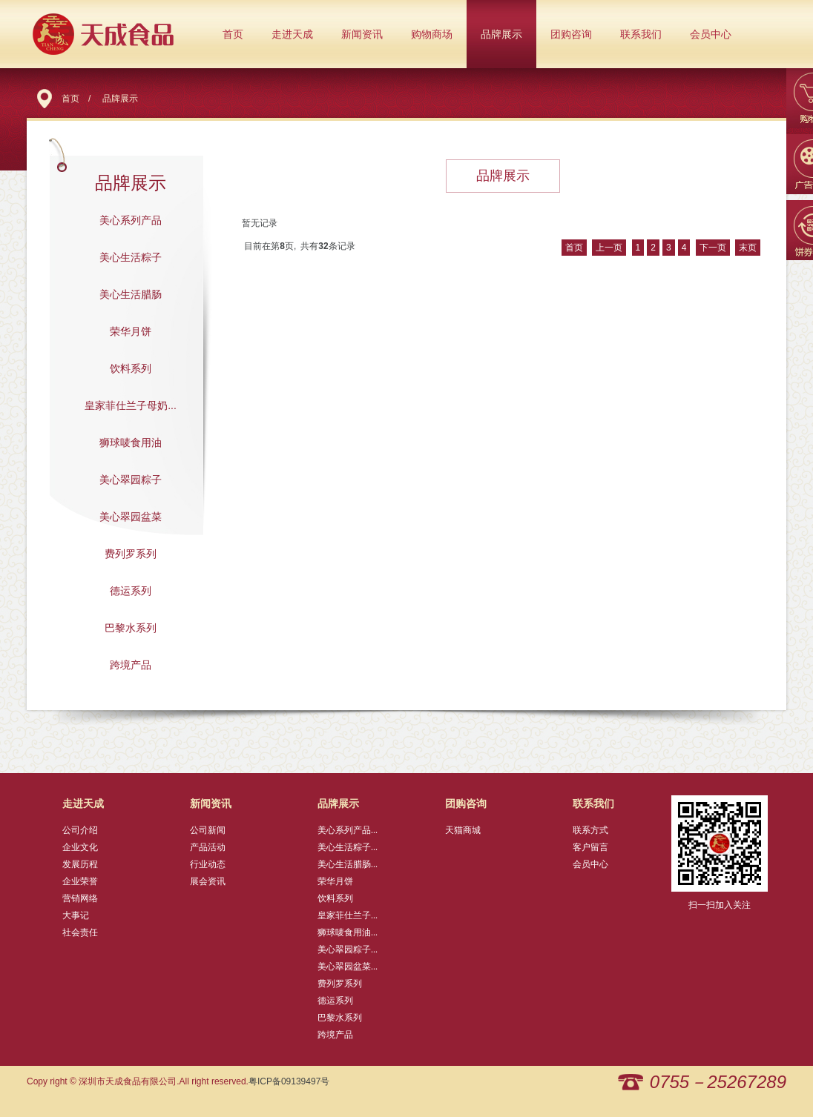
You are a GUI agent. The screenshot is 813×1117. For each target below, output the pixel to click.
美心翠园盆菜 (130, 517)
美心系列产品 (130, 220)
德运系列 (130, 591)
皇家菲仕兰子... (347, 915)
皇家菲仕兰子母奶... (131, 405)
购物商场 (431, 34)
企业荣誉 (80, 881)
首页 (233, 34)
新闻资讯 (362, 34)
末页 (748, 247)
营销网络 (80, 898)
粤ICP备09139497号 (288, 1081)
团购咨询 (571, 34)
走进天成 (292, 34)
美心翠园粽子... (347, 949)
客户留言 (590, 847)
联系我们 (641, 34)
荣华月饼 (130, 331)
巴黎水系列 (131, 628)
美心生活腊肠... (347, 864)
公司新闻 (208, 830)
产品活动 (208, 847)
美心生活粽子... (347, 847)
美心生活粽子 (130, 257)
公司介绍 (80, 830)
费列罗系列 (131, 554)
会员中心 (710, 34)
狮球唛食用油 (130, 442)
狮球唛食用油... (347, 932)
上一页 (609, 247)
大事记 (75, 915)
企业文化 (80, 847)
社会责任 (80, 932)
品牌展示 (501, 34)
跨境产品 (130, 665)
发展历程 (80, 864)
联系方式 (590, 830)
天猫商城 (463, 830)
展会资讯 (208, 881)
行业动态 (208, 864)
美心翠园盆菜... (347, 966)
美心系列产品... (347, 830)
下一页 (713, 247)
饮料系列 (130, 368)
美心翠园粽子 (130, 479)
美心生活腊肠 (130, 294)
